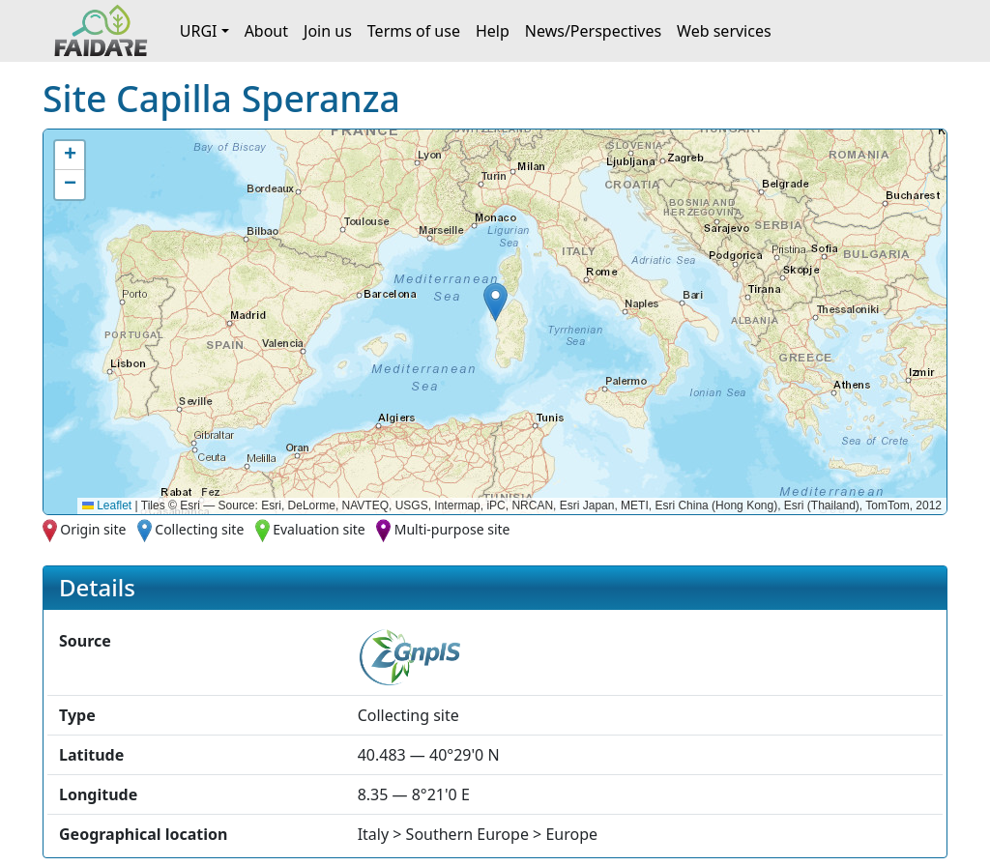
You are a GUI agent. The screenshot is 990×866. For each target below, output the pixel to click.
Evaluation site (319, 529)
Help (493, 31)
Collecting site (199, 529)
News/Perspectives (593, 31)
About (266, 31)
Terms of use (413, 31)
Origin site (93, 529)
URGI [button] (199, 31)
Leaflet (106, 505)
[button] (495, 302)
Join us (328, 31)
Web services (724, 31)
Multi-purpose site (452, 529)
